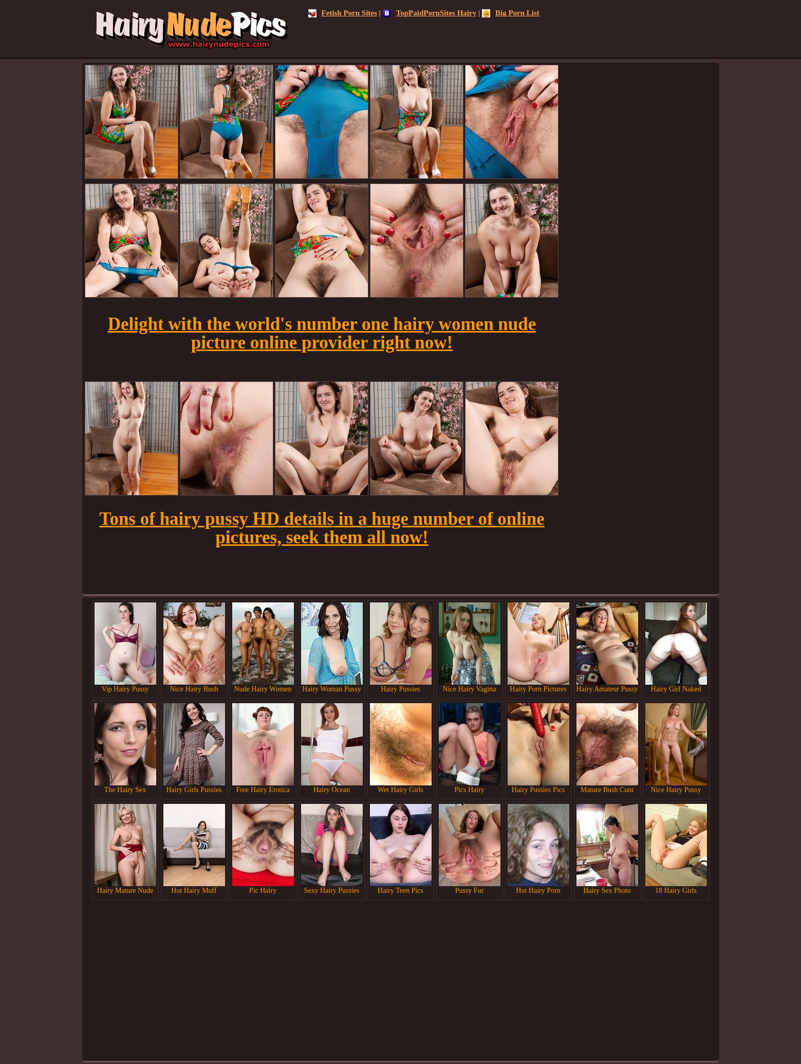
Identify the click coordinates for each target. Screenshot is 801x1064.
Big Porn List (510, 13)
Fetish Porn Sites (342, 13)
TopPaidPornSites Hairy (430, 13)
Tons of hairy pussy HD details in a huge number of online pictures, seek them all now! (321, 528)
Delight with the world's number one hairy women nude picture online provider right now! (322, 333)
